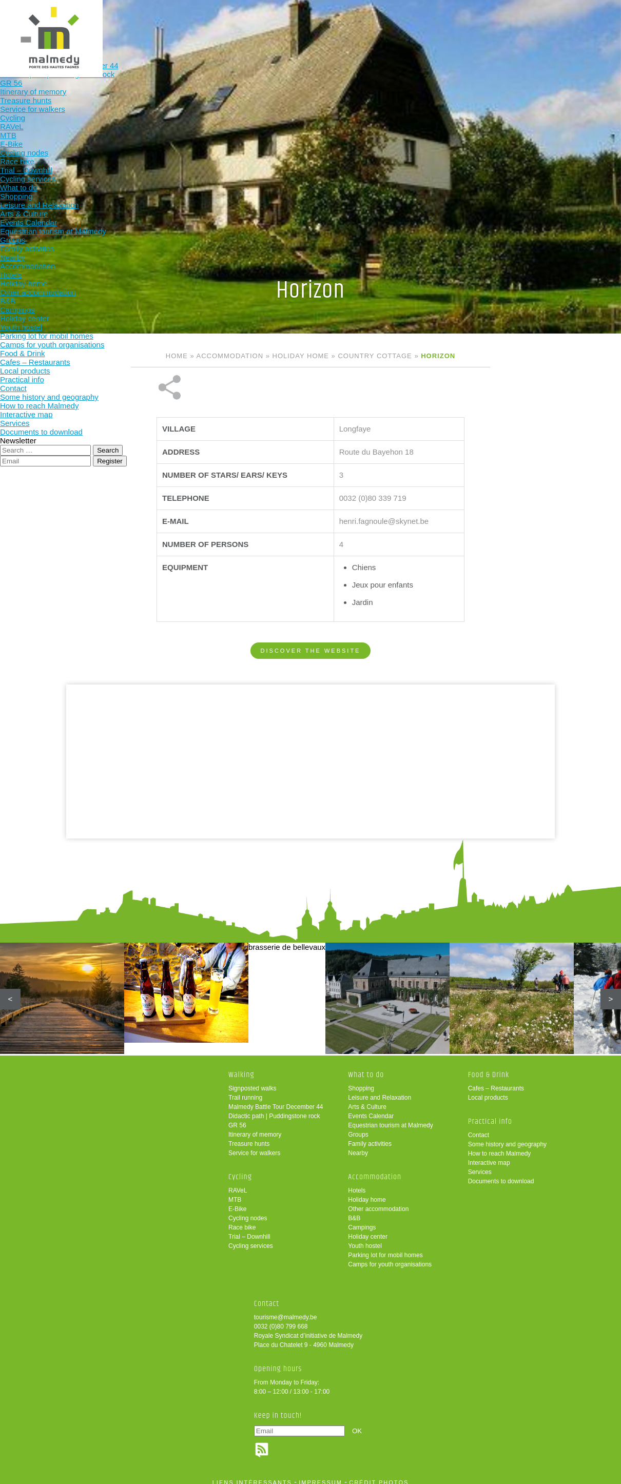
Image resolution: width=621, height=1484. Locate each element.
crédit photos (379, 1475)
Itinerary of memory (254, 1127)
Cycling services (250, 1238)
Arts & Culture (367, 1099)
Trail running (245, 1090)
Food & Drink (366, 24)
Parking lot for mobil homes (385, 1248)
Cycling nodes (247, 1211)
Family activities (370, 1136)
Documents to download (501, 1174)
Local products (488, 1090)
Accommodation (299, 24)
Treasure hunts (248, 1136)
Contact (478, 1127)
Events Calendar (371, 1108)
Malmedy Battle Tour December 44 (275, 1099)
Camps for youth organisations (390, 1257)
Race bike (242, 1220)
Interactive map (489, 1155)
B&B (354, 1211)
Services (480, 1164)
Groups (358, 1127)
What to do (232, 24)
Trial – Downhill (249, 1229)
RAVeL (237, 1183)
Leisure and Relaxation (379, 1090)
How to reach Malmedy (499, 1146)
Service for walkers (254, 1145)
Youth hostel (365, 1238)
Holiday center (367, 1229)
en (581, 16)
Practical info (433, 24)
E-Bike (237, 1201)
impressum (320, 1475)
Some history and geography (507, 1137)
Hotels (356, 1183)
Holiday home (301, 356)
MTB (234, 1192)
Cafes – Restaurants (496, 1081)
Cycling (165, 24)
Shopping (361, 1081)
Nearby (358, 1145)
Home (177, 356)
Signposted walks (252, 1081)
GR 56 (237, 1118)
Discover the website (311, 616)
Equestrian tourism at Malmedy (390, 1118)
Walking (97, 24)
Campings (362, 1220)
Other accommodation (378, 1201)
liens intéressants (252, 1475)
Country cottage (375, 356)
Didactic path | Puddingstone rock (274, 1108)
